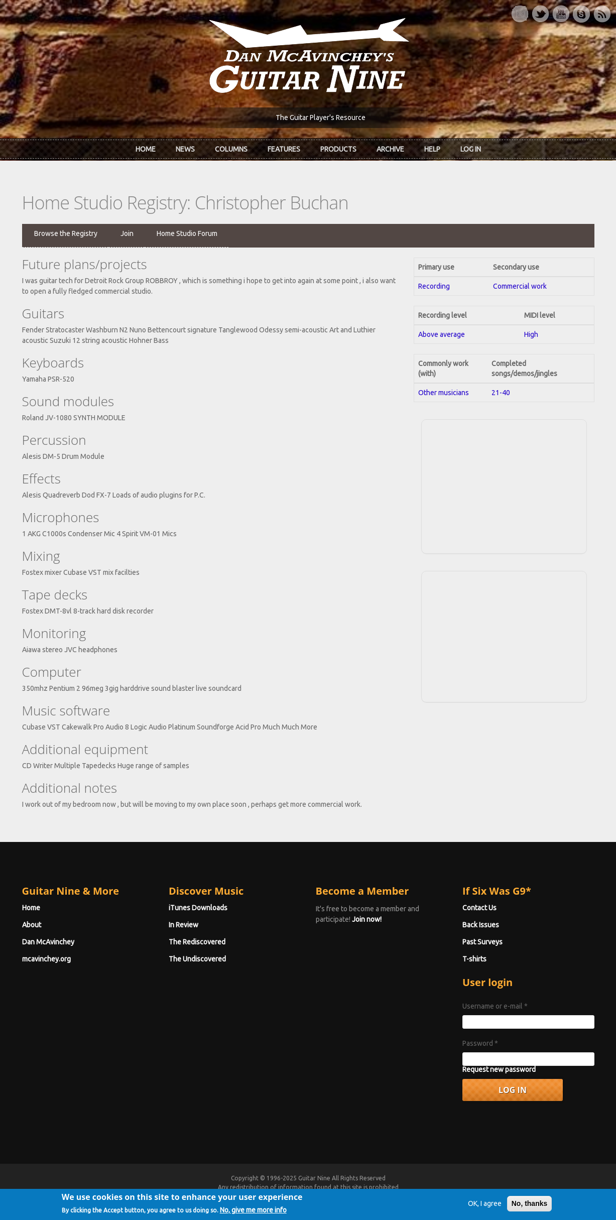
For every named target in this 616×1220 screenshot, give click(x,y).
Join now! (367, 919)
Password (480, 1043)
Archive (390, 149)
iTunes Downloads (198, 908)
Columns (231, 149)
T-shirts (474, 959)
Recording (434, 286)
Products (338, 149)
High (531, 334)
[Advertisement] (504, 485)
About (31, 925)
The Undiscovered (197, 959)
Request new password (499, 1069)
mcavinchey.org (46, 959)
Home (146, 149)
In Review (183, 925)
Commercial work (520, 286)
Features (284, 149)
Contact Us (479, 908)
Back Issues (480, 925)
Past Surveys (482, 942)
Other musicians (443, 393)
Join (127, 233)
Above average (441, 334)
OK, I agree (485, 1208)
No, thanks (530, 1208)
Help (432, 149)
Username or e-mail (495, 1006)
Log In (470, 149)
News (185, 149)
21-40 (500, 393)
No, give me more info (253, 1214)
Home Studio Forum (187, 233)
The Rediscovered (197, 942)
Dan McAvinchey (48, 942)
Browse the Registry (65, 233)
